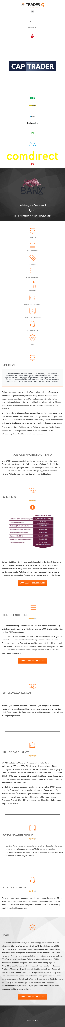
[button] (32, 11)
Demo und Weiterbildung (32, 317)
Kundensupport (32, 331)
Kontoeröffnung (32, 277)
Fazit (32, 344)
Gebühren (32, 264)
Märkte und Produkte (32, 304)
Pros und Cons (32, 251)
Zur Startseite (32, 27)
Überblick (32, 237)
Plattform (32, 291)
